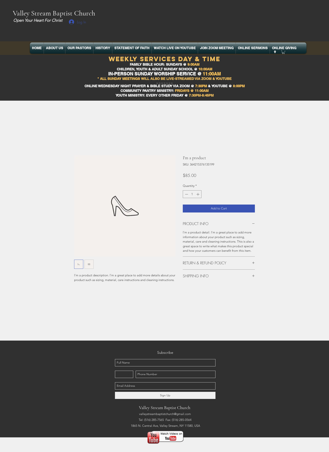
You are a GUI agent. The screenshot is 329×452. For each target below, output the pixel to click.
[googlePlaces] (275, 52)
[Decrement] (186, 194)
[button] (283, 52)
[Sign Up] (165, 395)
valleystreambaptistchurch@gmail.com (165, 414)
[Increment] (198, 194)
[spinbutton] (192, 194)
